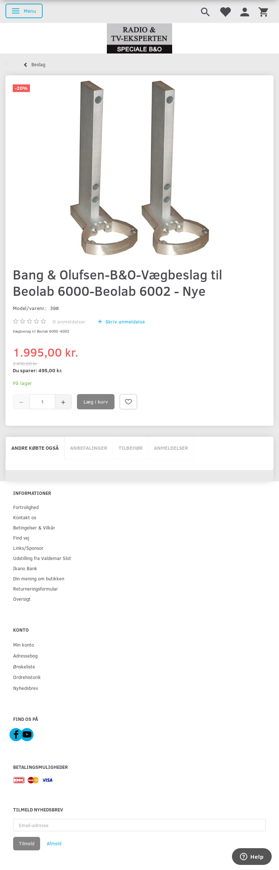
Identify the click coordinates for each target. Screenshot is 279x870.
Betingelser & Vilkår (34, 527)
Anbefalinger (88, 447)
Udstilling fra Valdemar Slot (42, 558)
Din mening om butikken (38, 578)
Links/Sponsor (28, 548)
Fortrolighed (26, 507)
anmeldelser (69, 321)
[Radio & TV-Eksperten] (139, 38)
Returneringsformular (35, 588)
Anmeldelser (171, 447)
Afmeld (54, 843)
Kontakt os (24, 517)
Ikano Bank (25, 568)
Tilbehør (131, 447)
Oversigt (22, 599)
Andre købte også (35, 447)
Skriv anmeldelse (124, 321)
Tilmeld (26, 843)
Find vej (21, 538)
